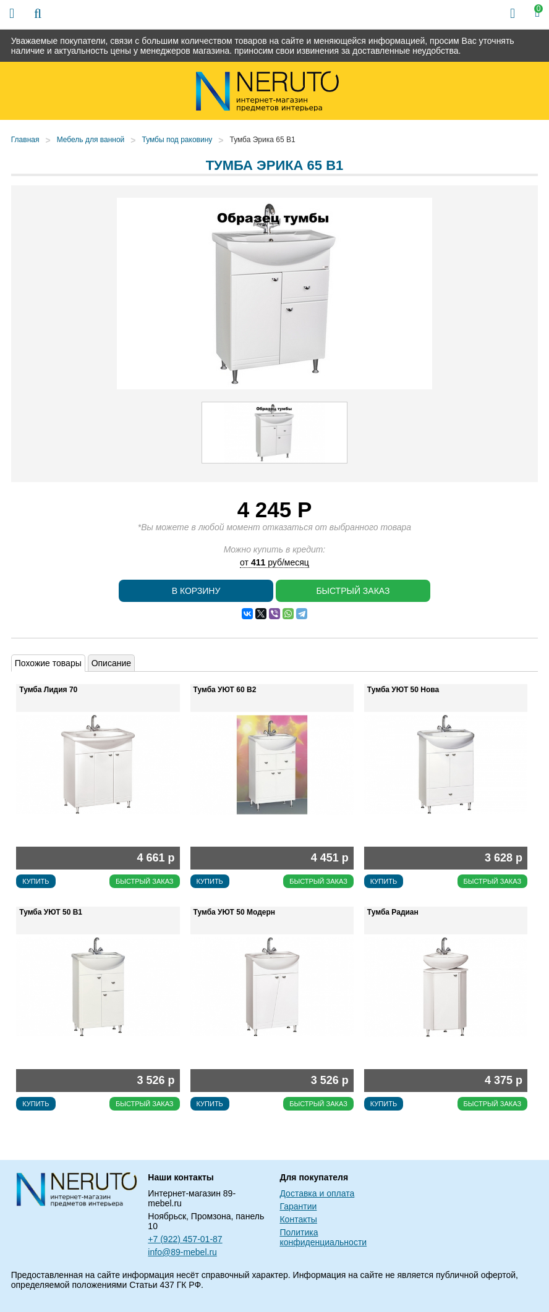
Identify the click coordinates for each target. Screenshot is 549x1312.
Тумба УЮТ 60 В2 (225, 689)
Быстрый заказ (352, 591)
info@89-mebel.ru (182, 1252)
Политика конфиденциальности (323, 1237)
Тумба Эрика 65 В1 (262, 139)
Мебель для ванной (91, 139)
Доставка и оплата (316, 1193)
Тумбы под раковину (177, 139)
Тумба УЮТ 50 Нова (403, 689)
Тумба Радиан (393, 912)
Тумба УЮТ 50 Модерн (234, 912)
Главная (25, 139)
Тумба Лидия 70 (48, 689)
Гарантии (298, 1206)
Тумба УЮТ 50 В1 (50, 912)
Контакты (298, 1219)
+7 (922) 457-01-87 (185, 1239)
